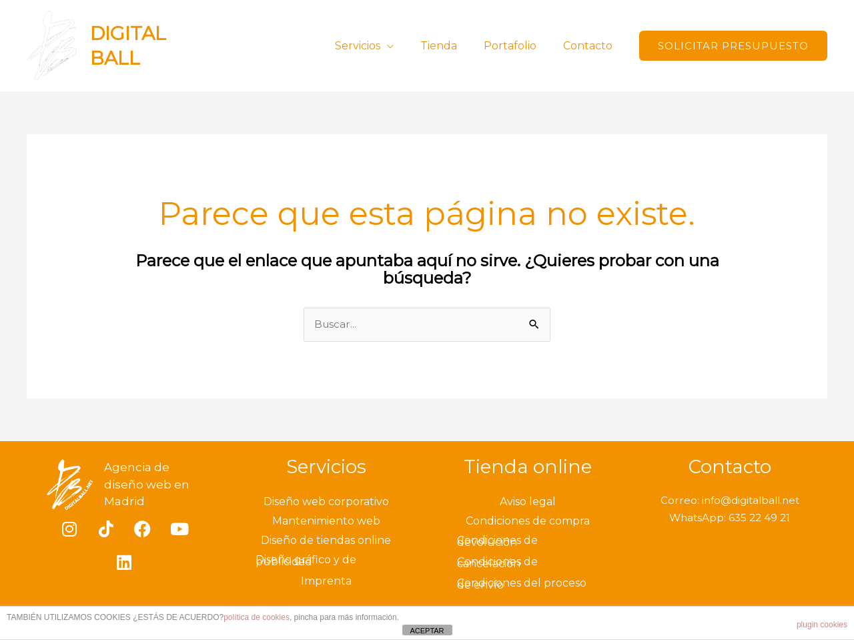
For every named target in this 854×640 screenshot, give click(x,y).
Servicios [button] (376, 45)
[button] (733, 46)
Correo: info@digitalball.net (730, 501)
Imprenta (326, 582)
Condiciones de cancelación (497, 564)
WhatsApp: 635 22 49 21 (730, 518)
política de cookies (257, 617)
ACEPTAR (427, 631)
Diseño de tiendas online (326, 541)
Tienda (452, 45)
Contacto (590, 45)
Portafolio (518, 45)
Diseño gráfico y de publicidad (306, 562)
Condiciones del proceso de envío (521, 585)
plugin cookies (822, 624)
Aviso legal (528, 503)
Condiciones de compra (528, 522)
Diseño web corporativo (326, 503)
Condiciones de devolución (497, 542)
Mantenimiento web (326, 522)
